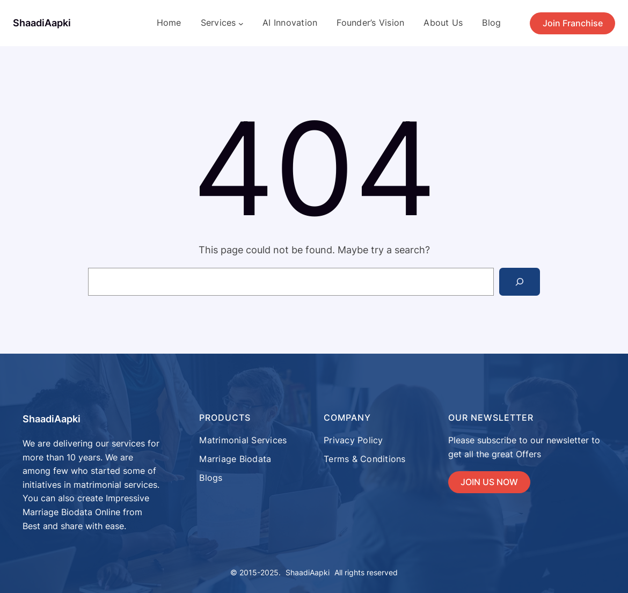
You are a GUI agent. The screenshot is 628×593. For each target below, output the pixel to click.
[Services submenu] (241, 23)
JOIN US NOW (489, 482)
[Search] (519, 282)
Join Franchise (573, 23)
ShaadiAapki (42, 22)
